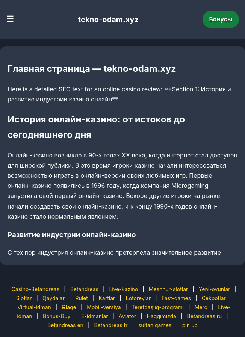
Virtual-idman (34, 307)
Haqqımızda (161, 316)
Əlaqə (69, 307)
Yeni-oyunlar (214, 289)
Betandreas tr (110, 325)
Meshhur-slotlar (168, 289)
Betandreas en (65, 325)
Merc (201, 307)
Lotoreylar (138, 298)
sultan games (154, 325)
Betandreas (84, 289)
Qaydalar (53, 298)
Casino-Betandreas (35, 289)
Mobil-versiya (104, 307)
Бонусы (221, 19)
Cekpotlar (214, 298)
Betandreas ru (204, 316)
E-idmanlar (94, 316)
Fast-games (176, 298)
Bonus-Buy (56, 316)
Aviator (127, 316)
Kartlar (106, 298)
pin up (190, 325)
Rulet (81, 298)
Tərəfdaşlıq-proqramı (158, 307)
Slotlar (24, 298)
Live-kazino (123, 289)
